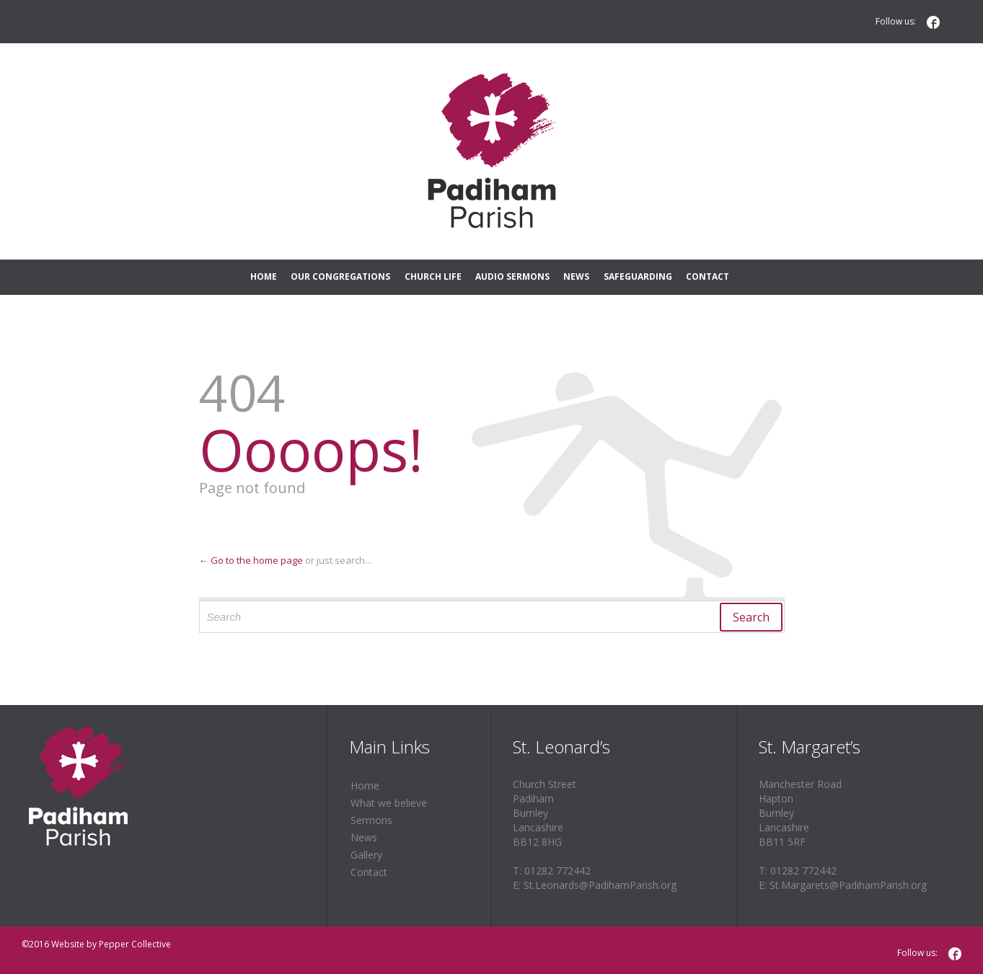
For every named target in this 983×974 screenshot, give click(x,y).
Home (365, 785)
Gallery (366, 855)
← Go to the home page (251, 560)
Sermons (371, 820)
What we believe (389, 803)
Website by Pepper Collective (111, 944)
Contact (369, 872)
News (364, 837)
